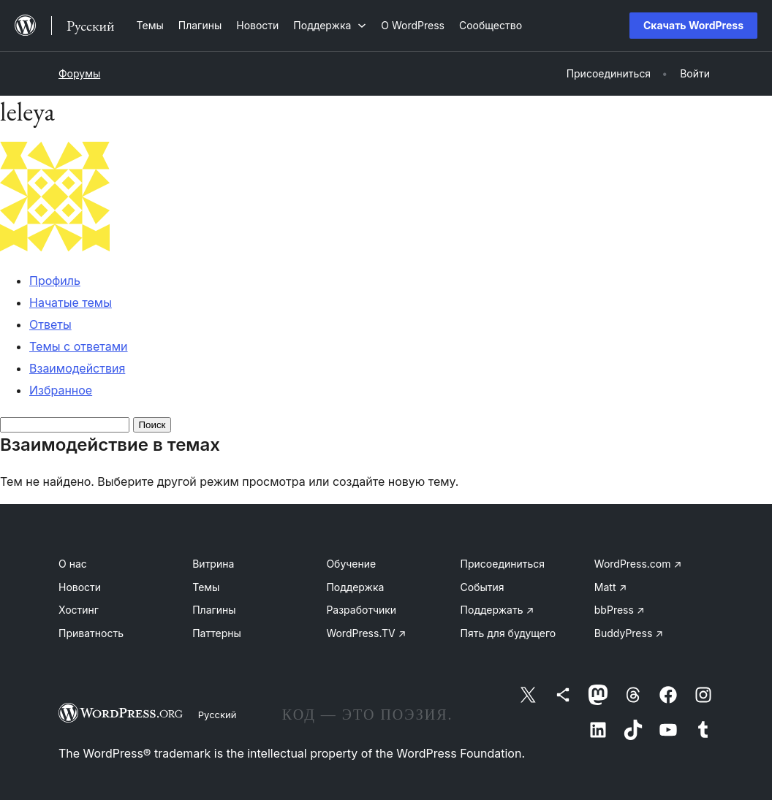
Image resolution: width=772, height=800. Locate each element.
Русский (217, 714)
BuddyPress (628, 633)
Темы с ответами (78, 346)
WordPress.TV (366, 633)
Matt (610, 587)
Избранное (60, 390)
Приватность (91, 633)
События (482, 587)
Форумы (79, 73)
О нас (72, 563)
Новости (79, 587)
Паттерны (216, 633)
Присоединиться (503, 563)
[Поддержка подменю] (330, 25)
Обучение (351, 563)
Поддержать (497, 609)
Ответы (50, 324)
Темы (205, 587)
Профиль (54, 280)
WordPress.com (638, 563)
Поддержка (355, 587)
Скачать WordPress (693, 25)
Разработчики (361, 609)
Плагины (213, 609)
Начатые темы (70, 302)
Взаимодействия (77, 368)
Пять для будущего (508, 633)
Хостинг (78, 609)
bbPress (619, 609)
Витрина (213, 563)
